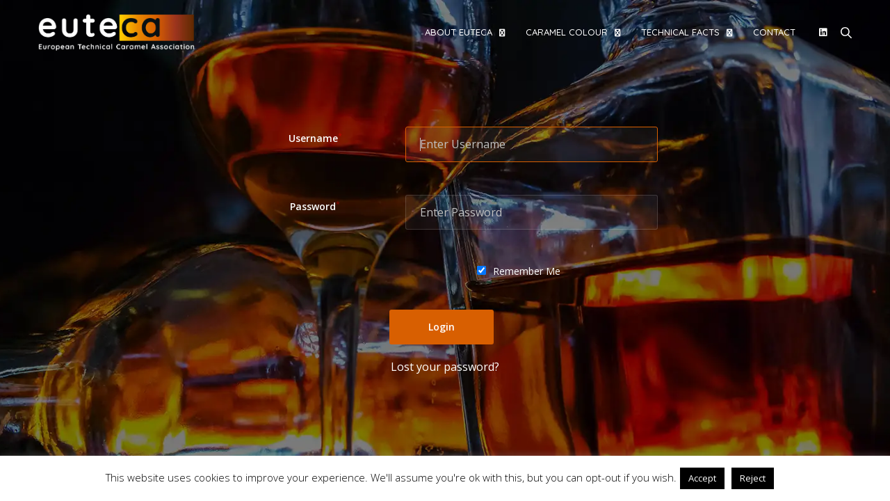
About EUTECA (458, 32)
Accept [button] (702, 478)
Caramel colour (567, 32)
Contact (774, 32)
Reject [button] (753, 478)
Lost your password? (445, 366)
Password (315, 206)
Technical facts (680, 32)
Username (315, 138)
